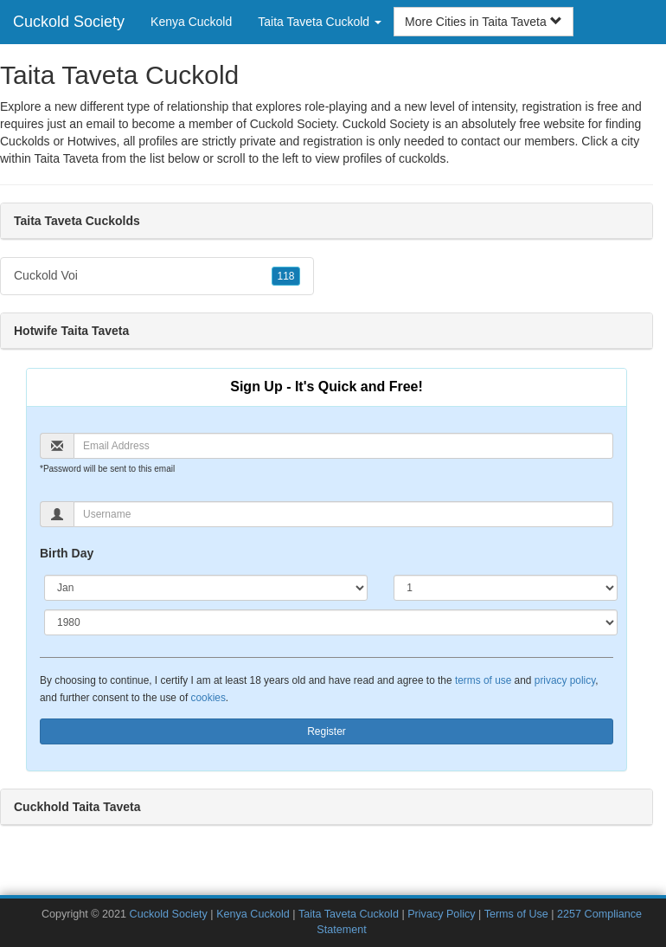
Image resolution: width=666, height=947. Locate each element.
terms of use (483, 680)
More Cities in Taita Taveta (483, 22)
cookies (208, 698)
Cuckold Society (69, 21)
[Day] (506, 588)
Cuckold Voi (157, 276)
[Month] (206, 588)
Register (326, 731)
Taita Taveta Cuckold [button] (319, 22)
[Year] (331, 622)
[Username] (343, 514)
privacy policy (565, 680)
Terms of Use (516, 914)
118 (285, 276)
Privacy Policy (441, 914)
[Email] (343, 446)
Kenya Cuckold (191, 22)
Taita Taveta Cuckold (348, 914)
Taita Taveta (66, 158)
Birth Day (66, 553)
